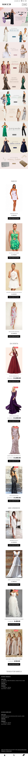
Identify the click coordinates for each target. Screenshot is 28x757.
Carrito (22, 754)
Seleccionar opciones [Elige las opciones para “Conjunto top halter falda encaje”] (14, 297)
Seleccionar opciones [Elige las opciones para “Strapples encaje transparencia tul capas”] (14, 624)
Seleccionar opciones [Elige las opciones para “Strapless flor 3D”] (14, 218)
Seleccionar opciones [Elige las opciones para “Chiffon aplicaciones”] (14, 421)
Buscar (14, 755)
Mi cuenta (16, 1)
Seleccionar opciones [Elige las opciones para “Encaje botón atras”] (14, 500)
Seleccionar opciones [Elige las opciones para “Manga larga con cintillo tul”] (14, 461)
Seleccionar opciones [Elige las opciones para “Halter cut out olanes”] (14, 257)
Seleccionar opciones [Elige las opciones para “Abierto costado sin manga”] (14, 584)
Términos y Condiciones (6, 751)
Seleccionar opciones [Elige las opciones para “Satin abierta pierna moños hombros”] (14, 664)
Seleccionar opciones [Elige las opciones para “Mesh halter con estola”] (14, 336)
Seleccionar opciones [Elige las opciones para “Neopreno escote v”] (14, 545)
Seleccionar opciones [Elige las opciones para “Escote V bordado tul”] (14, 381)
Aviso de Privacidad (22, 749)
